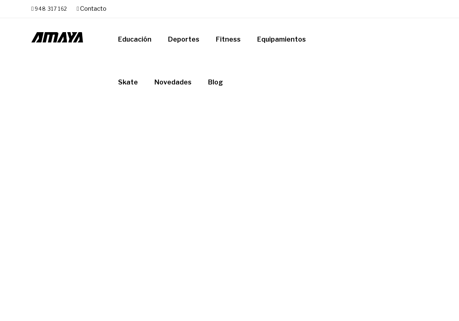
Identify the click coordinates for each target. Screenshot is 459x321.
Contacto (91, 8)
